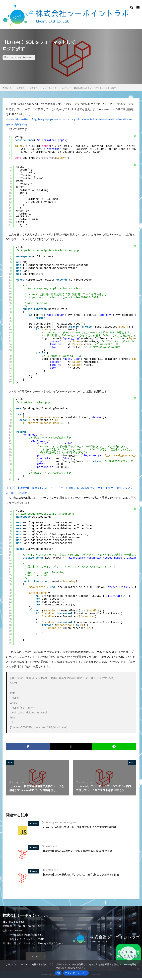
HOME (8, 88)
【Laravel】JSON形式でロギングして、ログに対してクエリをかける (83, 874)
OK (58, 973)
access (36, 955)
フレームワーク (50, 88)
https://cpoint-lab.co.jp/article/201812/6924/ (63, 297)
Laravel (28, 57)
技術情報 (21, 88)
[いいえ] (137, 969)
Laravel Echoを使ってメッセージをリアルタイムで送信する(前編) (81, 826)
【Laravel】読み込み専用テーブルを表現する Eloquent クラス (79, 850)
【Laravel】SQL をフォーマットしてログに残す (94, 88)
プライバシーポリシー (76, 973)
